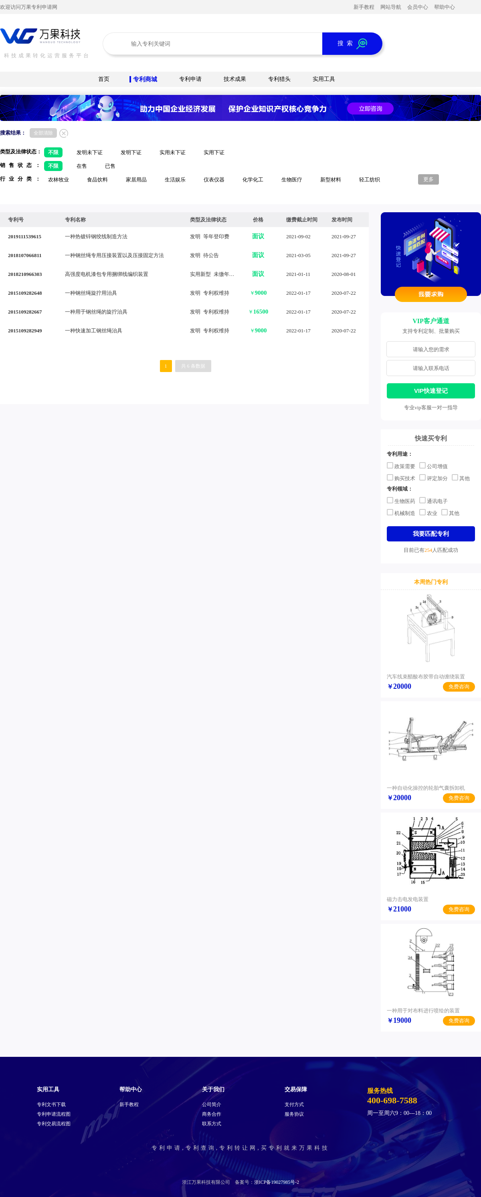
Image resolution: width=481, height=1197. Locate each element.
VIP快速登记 (431, 390)
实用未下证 (173, 152)
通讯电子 (433, 500)
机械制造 (401, 512)
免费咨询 (459, 687)
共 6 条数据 (193, 366)
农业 (428, 512)
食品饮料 (97, 180)
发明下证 (131, 152)
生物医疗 (291, 180)
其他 (461, 477)
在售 (82, 166)
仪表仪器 (214, 180)
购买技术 (401, 477)
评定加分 (433, 477)
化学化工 (253, 180)
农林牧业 (58, 180)
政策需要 (401, 465)
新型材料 (330, 180)
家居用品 (136, 180)
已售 (110, 166)
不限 (53, 152)
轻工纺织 (369, 180)
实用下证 (214, 152)
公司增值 (433, 465)
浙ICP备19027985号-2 (276, 1182)
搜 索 (352, 43)
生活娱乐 (175, 180)
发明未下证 (90, 152)
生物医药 (401, 500)
